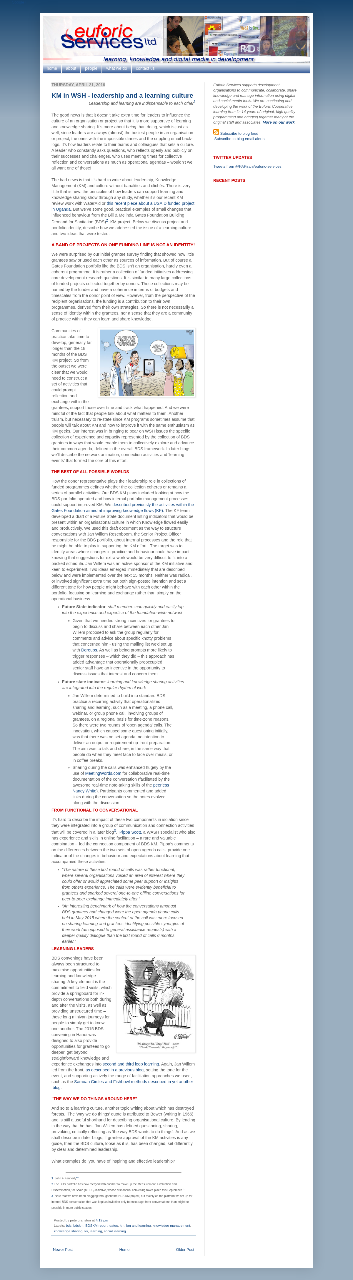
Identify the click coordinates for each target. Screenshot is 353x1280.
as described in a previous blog (115, 1070)
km (122, 1225)
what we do (116, 68)
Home (124, 1249)
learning (96, 1231)
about (71, 68)
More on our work (279, 122)
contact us (145, 68)
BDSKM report (96, 1225)
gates (113, 1225)
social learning (115, 1231)
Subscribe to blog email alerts (238, 139)
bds (68, 1225)
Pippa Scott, (130, 832)
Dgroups (89, 650)
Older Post (185, 1249)
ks (86, 1231)
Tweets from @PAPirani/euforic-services (247, 166)
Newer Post (63, 1249)
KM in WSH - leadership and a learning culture (122, 95)
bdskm (78, 1225)
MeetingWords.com (103, 773)
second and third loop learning (131, 1064)
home (52, 68)
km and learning (138, 1225)
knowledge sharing (68, 1231)
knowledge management (171, 1225)
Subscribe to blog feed (238, 133)
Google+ (19, 2)
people (91, 68)
